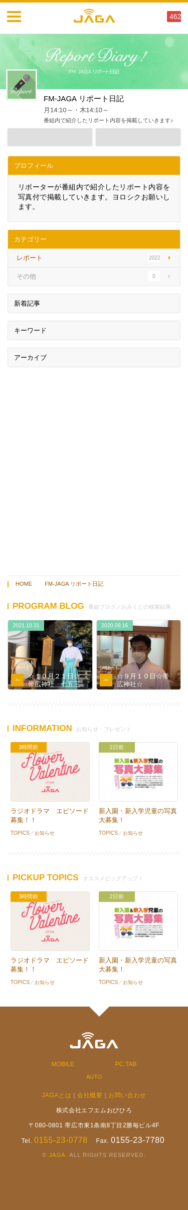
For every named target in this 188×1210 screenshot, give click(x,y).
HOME (24, 584)
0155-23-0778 (61, 1140)
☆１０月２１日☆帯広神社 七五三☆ (54, 683)
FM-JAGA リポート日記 (74, 584)
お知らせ (45, 833)
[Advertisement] (94, 469)
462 (175, 17)
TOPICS (20, 833)
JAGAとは (56, 1095)
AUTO (94, 1077)
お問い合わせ (127, 1095)
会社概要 (89, 1095)
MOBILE (63, 1064)
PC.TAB (126, 1064)
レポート (21, 667)
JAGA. (58, 1155)
